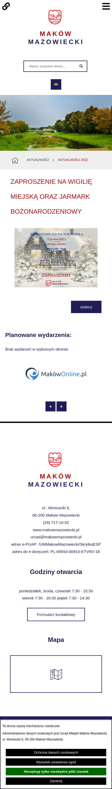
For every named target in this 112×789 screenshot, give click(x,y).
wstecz (86, 307)
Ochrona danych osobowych (56, 752)
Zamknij (56, 781)
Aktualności (38, 160)
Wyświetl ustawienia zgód (56, 762)
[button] (56, 286)
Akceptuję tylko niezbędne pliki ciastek (56, 772)
